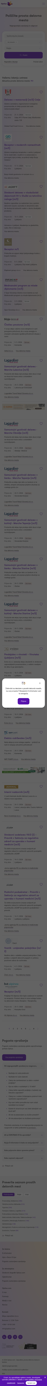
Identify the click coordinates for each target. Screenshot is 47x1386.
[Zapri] (40, 683)
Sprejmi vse (31, 1383)
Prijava (23, 701)
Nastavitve (20, 1383)
